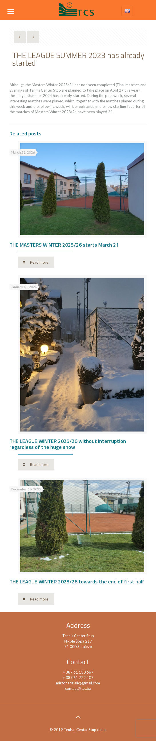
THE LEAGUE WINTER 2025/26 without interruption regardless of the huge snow (67, 444)
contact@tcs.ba (78, 688)
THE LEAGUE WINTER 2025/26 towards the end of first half (76, 581)
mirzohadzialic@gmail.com (78, 683)
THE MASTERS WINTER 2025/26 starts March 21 (64, 245)
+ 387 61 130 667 (78, 672)
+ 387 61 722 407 (78, 677)
